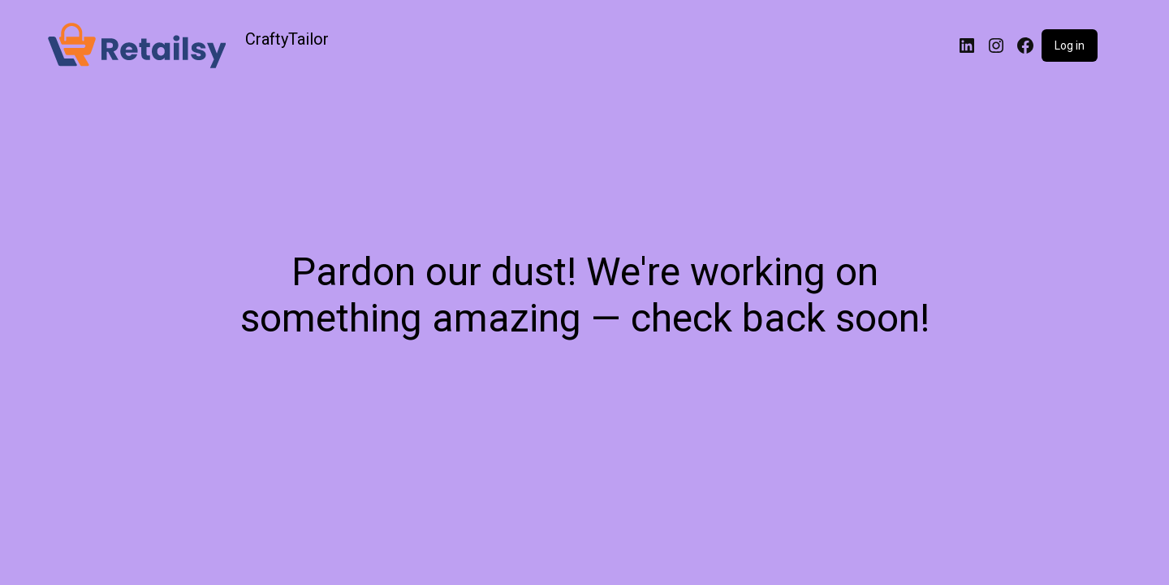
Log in (1070, 45)
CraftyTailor (287, 39)
